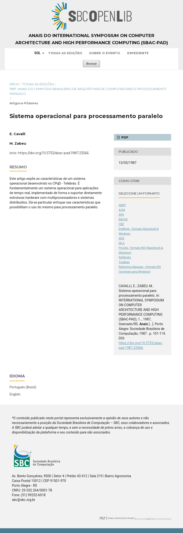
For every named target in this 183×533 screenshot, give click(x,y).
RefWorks (125, 257)
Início (14, 84)
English (15, 394)
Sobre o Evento (104, 53)
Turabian (124, 262)
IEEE (121, 238)
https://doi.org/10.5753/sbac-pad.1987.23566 (53, 153)
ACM (122, 210)
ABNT (122, 205)
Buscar (91, 63)
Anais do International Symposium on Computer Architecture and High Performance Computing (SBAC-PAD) (91, 39)
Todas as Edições (65, 53)
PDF (124, 137)
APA (121, 214)
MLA (122, 243)
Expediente (138, 53)
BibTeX (123, 219)
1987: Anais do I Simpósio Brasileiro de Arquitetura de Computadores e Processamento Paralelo (88, 91)
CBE (121, 224)
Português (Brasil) (23, 387)
